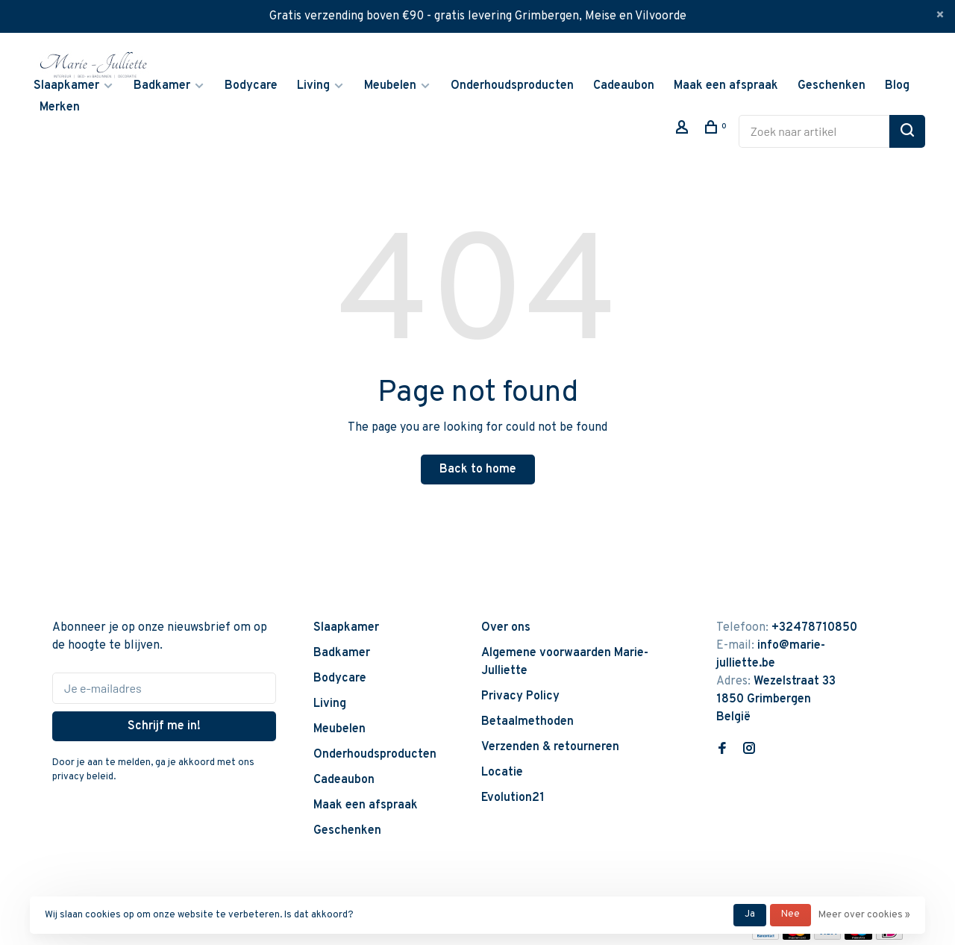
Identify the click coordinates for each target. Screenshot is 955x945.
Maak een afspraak (726, 85)
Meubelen (390, 85)
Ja (750, 914)
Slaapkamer (66, 85)
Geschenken (831, 85)
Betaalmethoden (527, 721)
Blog (897, 85)
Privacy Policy (520, 696)
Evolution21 (513, 797)
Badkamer (162, 85)
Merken (60, 107)
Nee (790, 914)
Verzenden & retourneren (550, 747)
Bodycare (251, 85)
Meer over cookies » (864, 915)
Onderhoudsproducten (512, 85)
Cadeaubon (623, 85)
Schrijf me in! (164, 726)
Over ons (505, 627)
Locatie (502, 772)
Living (313, 85)
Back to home (477, 469)
